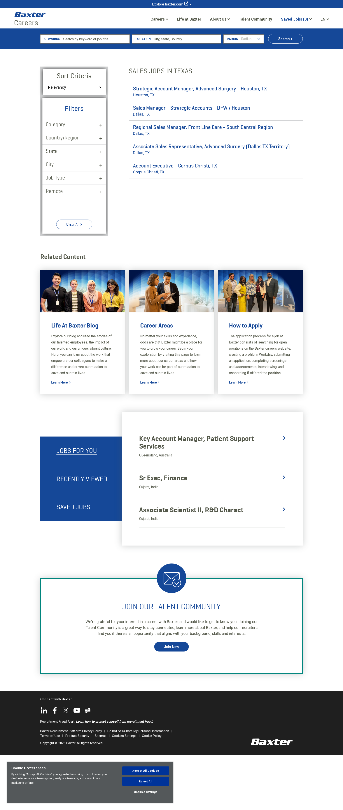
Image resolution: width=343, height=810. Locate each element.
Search (284, 93)
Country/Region (63, 192)
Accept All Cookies (145, 770)
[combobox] (186, 93)
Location (143, 93)
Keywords (52, 93)
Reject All (145, 781)
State (52, 205)
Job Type (55, 232)
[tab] (81, 505)
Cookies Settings (145, 792)
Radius (232, 93)
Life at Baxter (189, 19)
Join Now (171, 701)
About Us (218, 19)
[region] (90, 782)
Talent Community (255, 20)
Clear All (72, 278)
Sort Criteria (74, 130)
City (50, 218)
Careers (157, 19)
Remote (54, 245)
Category (55, 178)
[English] (324, 19)
